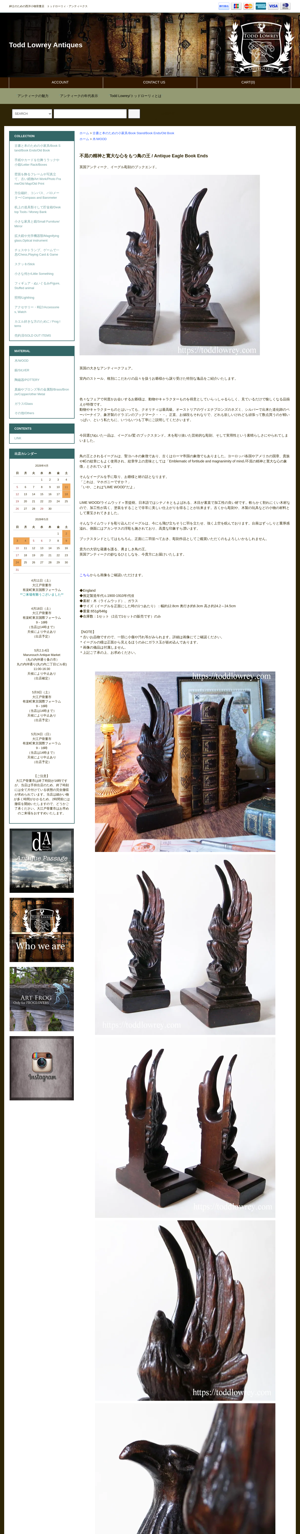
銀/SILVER (22, 370)
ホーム (84, 133)
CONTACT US (150, 82)
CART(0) (244, 82)
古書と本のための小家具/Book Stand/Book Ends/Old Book (133, 133)
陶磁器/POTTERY (27, 380)
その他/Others (24, 413)
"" (30, 96)
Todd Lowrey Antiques (46, 45)
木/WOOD (100, 139)
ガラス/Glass (24, 404)
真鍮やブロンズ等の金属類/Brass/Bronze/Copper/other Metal (42, 392)
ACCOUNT (56, 82)
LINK (18, 438)
